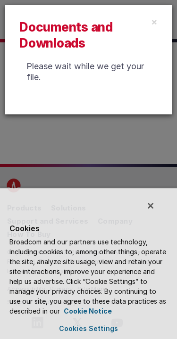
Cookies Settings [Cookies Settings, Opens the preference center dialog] (88, 328)
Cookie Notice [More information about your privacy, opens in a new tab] (87, 311)
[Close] (154, 21)
